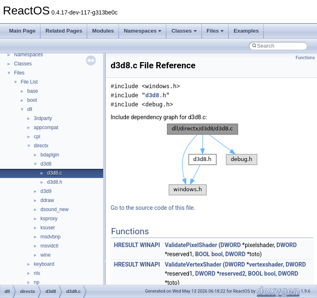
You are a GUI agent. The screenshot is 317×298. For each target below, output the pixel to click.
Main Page (22, 31)
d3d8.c (54, 173)
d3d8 (46, 164)
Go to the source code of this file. (153, 207)
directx (41, 146)
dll (29, 109)
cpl (37, 136)
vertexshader (266, 264)
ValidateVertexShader (193, 264)
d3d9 (46, 191)
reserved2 (232, 273)
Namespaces (143, 31)
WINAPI (150, 245)
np (36, 282)
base (32, 91)
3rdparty (43, 118)
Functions (305, 57)
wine (45, 255)
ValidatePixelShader (191, 245)
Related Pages (63, 31)
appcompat (46, 127)
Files (215, 31)
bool (216, 254)
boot (32, 100)
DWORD (230, 245)
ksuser (47, 228)
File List (29, 82)
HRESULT (126, 245)
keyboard (44, 264)
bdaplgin (49, 155)
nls (37, 273)
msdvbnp (50, 237)
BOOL (202, 254)
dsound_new (54, 209)
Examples (246, 31)
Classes (183, 31)
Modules (103, 31)
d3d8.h (54, 182)
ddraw (47, 200)
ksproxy (48, 218)
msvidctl (49, 246)
